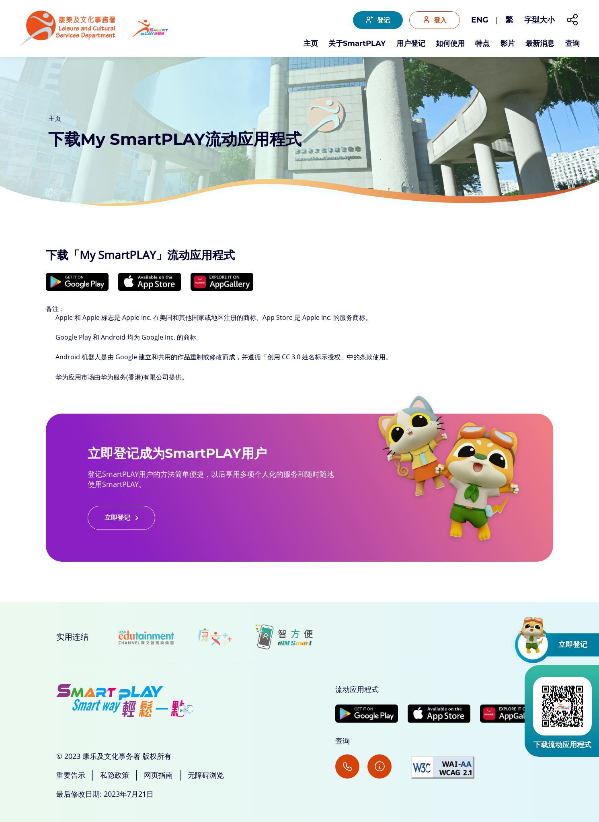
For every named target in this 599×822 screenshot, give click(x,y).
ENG (479, 20)
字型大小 (539, 20)
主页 (311, 44)
